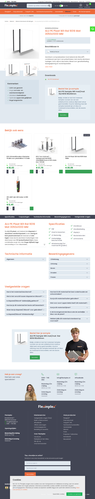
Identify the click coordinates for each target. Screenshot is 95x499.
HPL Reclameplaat (84, 12)
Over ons (81, 1)
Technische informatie (42, 217)
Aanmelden (30, 474)
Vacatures (37, 437)
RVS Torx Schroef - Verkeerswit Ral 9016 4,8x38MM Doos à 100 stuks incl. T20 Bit (46, 159)
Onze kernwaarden (40, 443)
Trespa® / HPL (29, 12)
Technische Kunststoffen (44, 12)
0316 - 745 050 (10, 424)
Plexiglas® (8, 12)
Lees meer (49, 67)
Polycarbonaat (18, 12)
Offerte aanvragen (40, 425)
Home (6, 21)
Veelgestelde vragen (82, 217)
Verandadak (59, 12)
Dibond (67, 12)
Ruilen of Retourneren (41, 420)
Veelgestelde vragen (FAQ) (43, 418)
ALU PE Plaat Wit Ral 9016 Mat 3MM (76, 157)
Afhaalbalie (37, 422)
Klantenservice (65, 1)
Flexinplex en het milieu (41, 439)
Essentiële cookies (58, 494)
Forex (74, 12)
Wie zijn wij (37, 441)
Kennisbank (56, 1)
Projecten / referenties (45, 1)
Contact (87, 1)
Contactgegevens (40, 427)
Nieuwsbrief (74, 1)
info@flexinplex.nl (11, 422)
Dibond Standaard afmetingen (24, 21)
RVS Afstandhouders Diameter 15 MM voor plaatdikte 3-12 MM (18, 157)
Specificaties (10, 217)
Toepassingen (24, 217)
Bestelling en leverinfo (41, 429)
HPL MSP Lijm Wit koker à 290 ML (17, 198)
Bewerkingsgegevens (63, 217)
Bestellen (63, 115)
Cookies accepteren (74, 494)
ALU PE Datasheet (53, 79)
